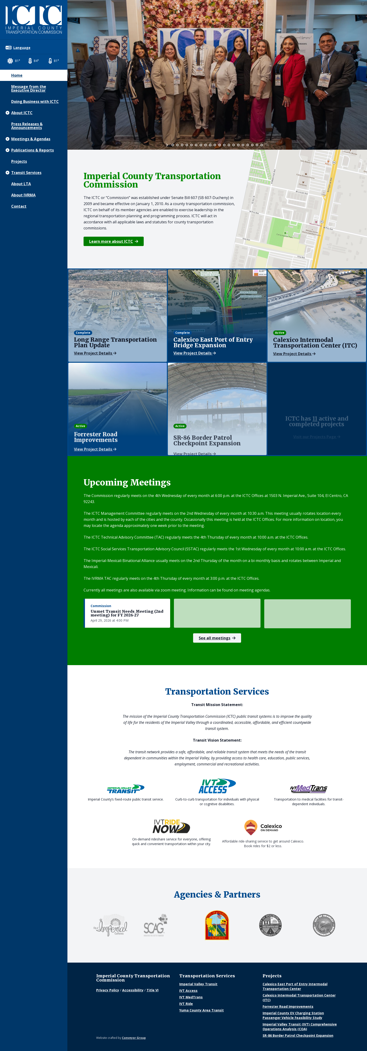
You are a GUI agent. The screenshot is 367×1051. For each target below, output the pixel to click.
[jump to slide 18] (252, 145)
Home (16, 75)
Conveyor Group (134, 1038)
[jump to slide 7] (200, 145)
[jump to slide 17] (247, 145)
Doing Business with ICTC (35, 101)
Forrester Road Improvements (288, 1006)
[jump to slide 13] (229, 145)
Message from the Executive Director (28, 88)
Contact (18, 206)
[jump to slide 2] (177, 145)
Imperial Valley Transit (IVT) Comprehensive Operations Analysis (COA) (300, 1026)
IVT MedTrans (191, 997)
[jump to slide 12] (224, 145)
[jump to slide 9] (210, 145)
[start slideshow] (167, 145)
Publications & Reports (32, 150)
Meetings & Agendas (30, 138)
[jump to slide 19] (257, 145)
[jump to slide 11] (219, 145)
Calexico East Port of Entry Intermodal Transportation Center (295, 986)
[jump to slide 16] (243, 145)
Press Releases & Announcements (27, 125)
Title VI (152, 990)
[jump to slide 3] (182, 145)
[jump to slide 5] (191, 145)
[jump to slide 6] (196, 145)
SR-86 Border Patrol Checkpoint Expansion (298, 1035)
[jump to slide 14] (233, 145)
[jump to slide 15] (238, 145)
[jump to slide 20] (261, 145)
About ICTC (22, 112)
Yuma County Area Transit (201, 1010)
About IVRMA (23, 195)
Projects (19, 161)
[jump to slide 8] (205, 145)
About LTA (21, 183)
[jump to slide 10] (215, 145)
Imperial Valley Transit (198, 984)
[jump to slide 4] (186, 145)
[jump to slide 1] (172, 145)
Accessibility (132, 990)
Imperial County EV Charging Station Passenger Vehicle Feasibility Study (293, 1015)
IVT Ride (186, 1003)
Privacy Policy (107, 990)
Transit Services (26, 172)
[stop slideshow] (267, 145)
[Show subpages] (7, 113)
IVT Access (188, 990)
